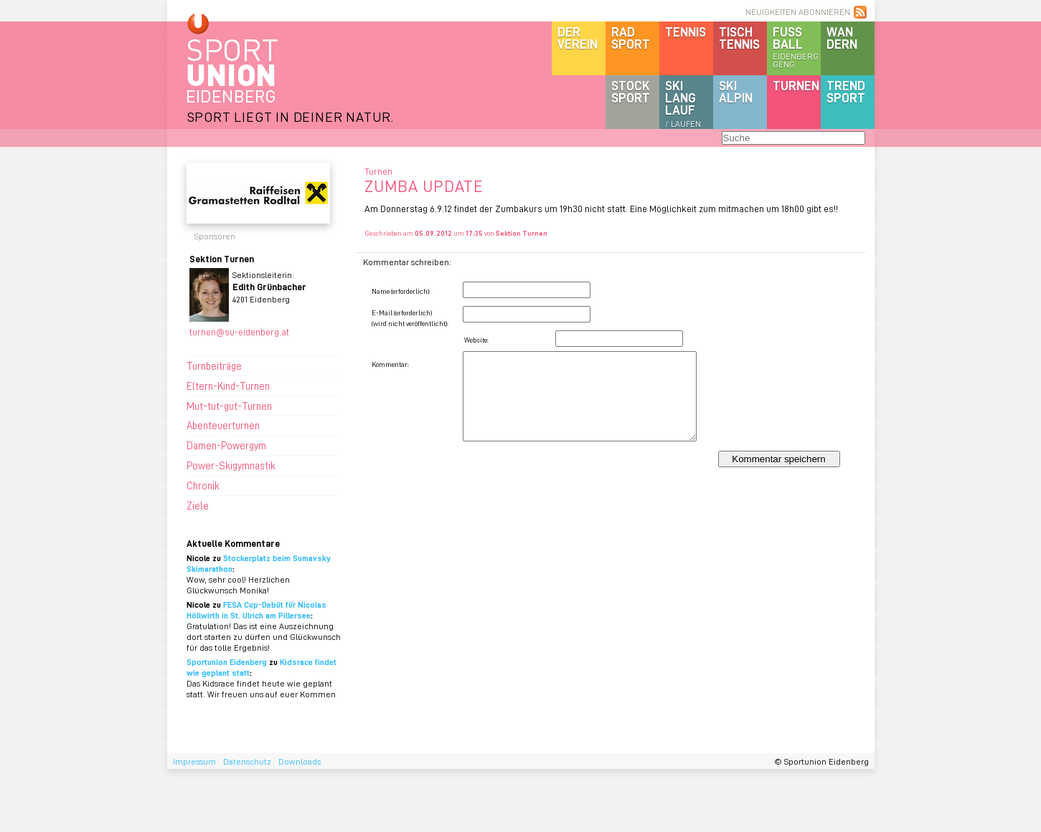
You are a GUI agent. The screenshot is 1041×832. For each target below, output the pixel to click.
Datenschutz (247, 761)
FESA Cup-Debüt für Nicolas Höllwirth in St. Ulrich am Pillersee (256, 610)
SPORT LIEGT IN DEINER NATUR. (290, 116)
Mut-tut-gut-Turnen (229, 405)
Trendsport (845, 91)
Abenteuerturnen (223, 425)
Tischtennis (739, 38)
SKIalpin (736, 91)
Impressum (194, 761)
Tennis (685, 31)
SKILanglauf (683, 103)
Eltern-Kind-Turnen (228, 385)
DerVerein (577, 38)
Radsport (630, 38)
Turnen (796, 85)
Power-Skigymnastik (231, 465)
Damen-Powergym (226, 445)
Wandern (841, 38)
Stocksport (630, 91)
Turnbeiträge (214, 365)
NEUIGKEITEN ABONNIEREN (797, 11)
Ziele (198, 505)
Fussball (797, 47)
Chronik (203, 485)
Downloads (299, 761)
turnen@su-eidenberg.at (239, 331)
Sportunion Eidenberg (227, 661)
